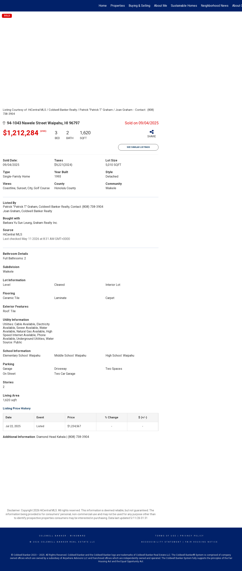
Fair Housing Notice (201, 542)
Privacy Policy (192, 536)
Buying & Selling (139, 5)
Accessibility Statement (161, 542)
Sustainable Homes (184, 5)
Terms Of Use (165, 536)
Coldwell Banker (53, 536)
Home (103, 5)
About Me (160, 5)
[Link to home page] (5, 5)
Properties (117, 5)
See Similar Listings (138, 147)
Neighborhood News (214, 5)
